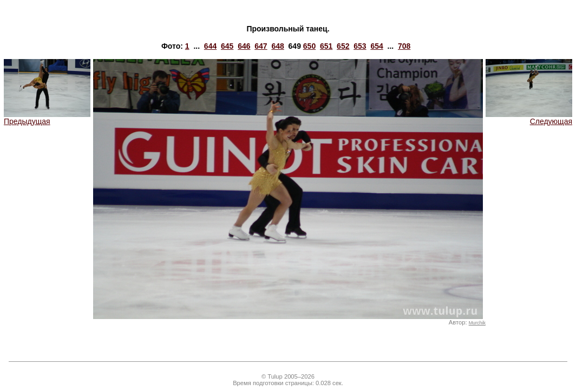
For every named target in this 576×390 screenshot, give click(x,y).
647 (260, 46)
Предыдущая (47, 118)
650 (309, 46)
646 (244, 46)
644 (210, 46)
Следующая (529, 118)
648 (277, 46)
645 (227, 46)
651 (326, 46)
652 (343, 46)
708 (404, 46)
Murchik (477, 323)
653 (360, 46)
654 (376, 46)
